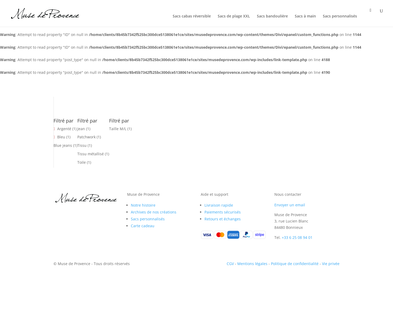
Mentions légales (252, 263)
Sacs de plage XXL (234, 16)
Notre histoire (143, 205)
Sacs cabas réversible (192, 16)
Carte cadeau (142, 225)
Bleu (61, 136)
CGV (230, 263)
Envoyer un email (289, 204)
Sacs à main (305, 16)
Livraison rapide (218, 205)
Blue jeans (62, 145)
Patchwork (86, 136)
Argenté (64, 128)
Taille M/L (117, 128)
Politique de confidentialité (295, 263)
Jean (81, 128)
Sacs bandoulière (272, 16)
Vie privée (331, 263)
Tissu (82, 145)
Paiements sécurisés (222, 212)
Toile (81, 162)
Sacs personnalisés (340, 16)
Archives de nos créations (153, 212)
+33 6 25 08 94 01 (297, 237)
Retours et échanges (222, 218)
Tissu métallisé (90, 153)
